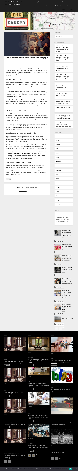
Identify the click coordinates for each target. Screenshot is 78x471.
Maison (42, 5)
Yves (34, 63)
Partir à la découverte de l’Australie (60, 447)
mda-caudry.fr (35, 2)
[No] (76, 468)
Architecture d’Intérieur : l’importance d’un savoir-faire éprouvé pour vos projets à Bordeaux (15, 355)
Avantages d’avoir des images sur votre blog (62, 385)
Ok (70, 468)
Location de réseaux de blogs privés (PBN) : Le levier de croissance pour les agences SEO (63, 124)
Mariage (48, 5)
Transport (64, 9)
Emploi (57, 153)
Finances (64, 2)
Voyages (71, 9)
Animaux (44, 2)
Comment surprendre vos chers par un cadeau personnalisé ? (67, 246)
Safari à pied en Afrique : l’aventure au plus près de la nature (62, 95)
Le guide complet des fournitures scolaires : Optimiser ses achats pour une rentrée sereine (63, 109)
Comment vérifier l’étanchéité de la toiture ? (67, 318)
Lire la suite (7, 365)
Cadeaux (58, 2)
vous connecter (22, 191)
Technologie (70, 5)
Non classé (55, 5)
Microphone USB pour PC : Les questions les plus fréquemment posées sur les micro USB (66, 234)
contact (57, 223)
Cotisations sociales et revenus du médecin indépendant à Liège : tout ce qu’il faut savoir (37, 409)
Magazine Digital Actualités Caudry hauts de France (13, 3)
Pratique (62, 5)
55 (63, 327)
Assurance (50, 2)
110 (13, 461)
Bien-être (58, 144)
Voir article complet (59, 241)
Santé (57, 191)
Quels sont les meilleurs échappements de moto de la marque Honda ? (67, 269)
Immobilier (58, 161)
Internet (71, 2)
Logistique (35, 5)
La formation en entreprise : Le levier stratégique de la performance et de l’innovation (63, 116)
